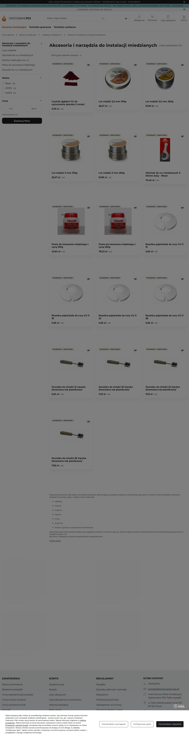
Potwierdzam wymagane (114, 724)
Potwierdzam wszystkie (170, 724)
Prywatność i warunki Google (16, 725)
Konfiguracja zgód (142, 724)
